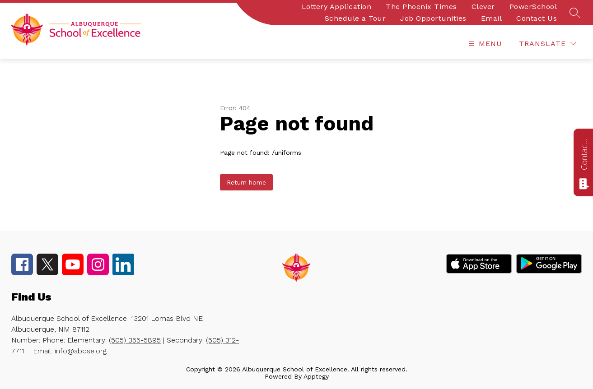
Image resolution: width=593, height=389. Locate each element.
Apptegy (316, 376)
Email (491, 18)
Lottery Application (337, 6)
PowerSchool (533, 6)
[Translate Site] (548, 43)
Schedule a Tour (355, 18)
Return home (246, 182)
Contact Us (536, 18)
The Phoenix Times (421, 6)
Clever (483, 6)
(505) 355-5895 (135, 340)
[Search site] (575, 12)
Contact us (584, 154)
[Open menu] (484, 43)
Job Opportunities (433, 18)
